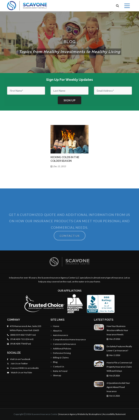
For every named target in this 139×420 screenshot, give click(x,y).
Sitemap (55, 375)
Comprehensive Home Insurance (68, 339)
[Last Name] (69, 91)
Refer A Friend (58, 371)
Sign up (70, 100)
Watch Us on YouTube (19, 372)
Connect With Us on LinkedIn (23, 368)
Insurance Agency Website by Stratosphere (80, 414)
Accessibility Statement (114, 414)
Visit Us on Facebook (18, 359)
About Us (56, 330)
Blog (54, 362)
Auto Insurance (59, 335)
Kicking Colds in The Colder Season (64, 158)
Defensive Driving (60, 353)
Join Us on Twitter (17, 363)
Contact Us (57, 366)
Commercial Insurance (63, 344)
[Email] (113, 91)
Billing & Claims (59, 357)
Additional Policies (60, 348)
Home (54, 326)
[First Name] (26, 91)
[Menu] (127, 5)
